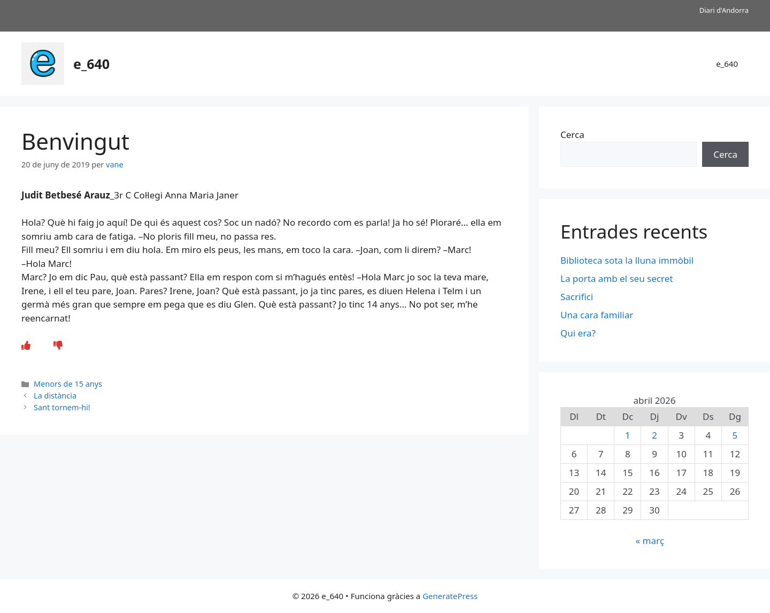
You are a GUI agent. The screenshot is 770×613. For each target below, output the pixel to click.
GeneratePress (450, 596)
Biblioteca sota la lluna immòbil (627, 260)
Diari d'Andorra (724, 10)
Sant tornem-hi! (62, 407)
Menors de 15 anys (68, 384)
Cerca (572, 134)
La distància (55, 395)
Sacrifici (576, 296)
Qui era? (578, 333)
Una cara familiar (596, 315)
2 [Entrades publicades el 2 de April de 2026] (654, 435)
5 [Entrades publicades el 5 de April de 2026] (735, 435)
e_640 (91, 64)
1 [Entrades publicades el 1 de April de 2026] (627, 435)
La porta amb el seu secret (616, 278)
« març (649, 540)
